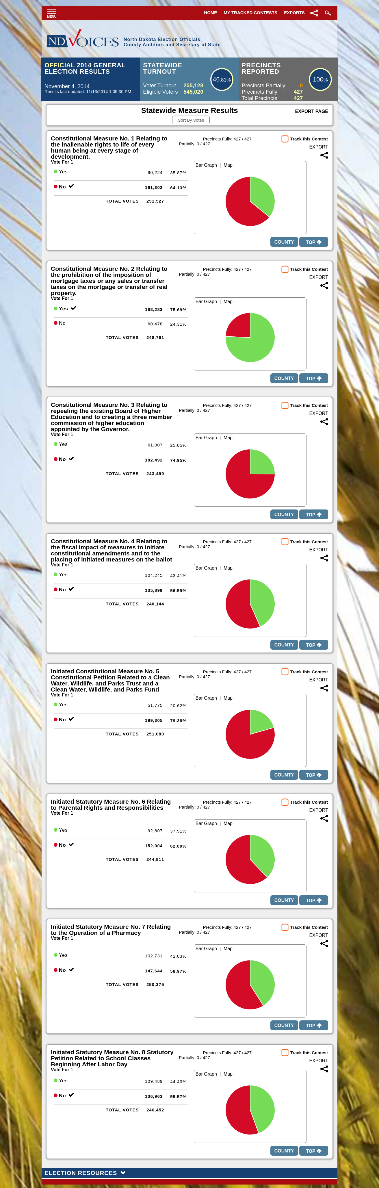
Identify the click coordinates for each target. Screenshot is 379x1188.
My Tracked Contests (251, 12)
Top (314, 242)
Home (210, 12)
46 (216, 79)
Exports (294, 12)
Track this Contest (309, 138)
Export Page (311, 111)
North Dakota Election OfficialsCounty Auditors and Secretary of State (172, 42)
